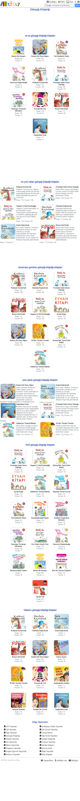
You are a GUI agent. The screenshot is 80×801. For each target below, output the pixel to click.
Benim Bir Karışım (18, 56)
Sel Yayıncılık (10, 742)
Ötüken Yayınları (11, 739)
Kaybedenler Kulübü (61, 683)
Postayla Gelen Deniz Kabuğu (61, 84)
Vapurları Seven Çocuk (61, 492)
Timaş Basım (46, 733)
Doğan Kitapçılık (47, 739)
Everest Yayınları (47, 742)
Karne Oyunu (61, 657)
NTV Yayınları (10, 726)
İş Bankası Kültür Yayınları (51, 726)
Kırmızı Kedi (46, 748)
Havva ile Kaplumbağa (18, 83)
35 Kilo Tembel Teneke (40, 341)
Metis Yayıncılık (11, 745)
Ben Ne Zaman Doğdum (61, 571)
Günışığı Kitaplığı (12, 736)
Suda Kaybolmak (22, 225)
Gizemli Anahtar (18, 710)
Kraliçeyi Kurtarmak (40, 83)
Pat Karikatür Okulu (61, 56)
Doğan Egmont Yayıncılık (15, 751)
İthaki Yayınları (46, 751)
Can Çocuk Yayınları (49, 729)
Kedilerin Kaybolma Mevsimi (61, 519)
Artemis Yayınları (12, 754)
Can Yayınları (10, 729)
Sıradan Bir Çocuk (40, 710)
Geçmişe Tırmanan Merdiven (18, 110)
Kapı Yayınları (10, 733)
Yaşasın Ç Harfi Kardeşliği (26, 206)
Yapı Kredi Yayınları (48, 736)
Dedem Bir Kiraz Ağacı (40, 56)
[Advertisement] (40, 21)
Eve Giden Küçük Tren (40, 544)
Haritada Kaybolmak (64, 206)
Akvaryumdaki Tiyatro (18, 571)
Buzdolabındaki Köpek (40, 518)
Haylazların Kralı (40, 135)
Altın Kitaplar (46, 754)
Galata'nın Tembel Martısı (40, 367)
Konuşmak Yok (40, 109)
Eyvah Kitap (61, 314)
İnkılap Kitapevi (47, 745)
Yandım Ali (40, 597)
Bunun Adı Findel (61, 109)
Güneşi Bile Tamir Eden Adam (61, 342)
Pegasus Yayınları (12, 748)
